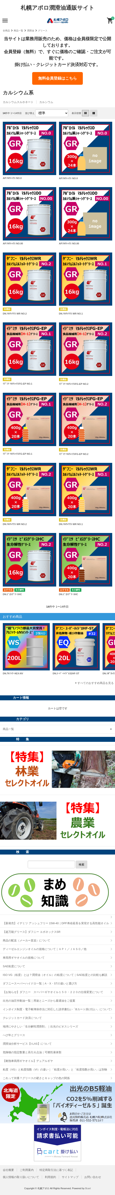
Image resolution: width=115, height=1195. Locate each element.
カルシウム (46, 102)
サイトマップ (70, 1177)
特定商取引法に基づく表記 (56, 1170)
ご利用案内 (27, 1170)
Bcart (88, 1188)
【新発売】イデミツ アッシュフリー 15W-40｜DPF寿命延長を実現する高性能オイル (56, 923)
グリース (42, 30)
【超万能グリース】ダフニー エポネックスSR (32, 931)
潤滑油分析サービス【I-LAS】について (27, 1043)
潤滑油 (30, 30)
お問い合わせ (92, 1177)
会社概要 (8, 1170)
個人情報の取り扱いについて (21, 1177)
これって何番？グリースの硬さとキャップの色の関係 (36, 1078)
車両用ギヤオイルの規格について (24, 957)
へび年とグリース (14, 1035)
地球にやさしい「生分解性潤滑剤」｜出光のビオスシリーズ (40, 1026)
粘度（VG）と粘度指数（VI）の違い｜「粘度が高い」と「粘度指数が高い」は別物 (55, 1069)
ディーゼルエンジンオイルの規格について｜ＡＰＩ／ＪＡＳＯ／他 (44, 949)
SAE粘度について (14, 966)
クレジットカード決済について (22, 1017)
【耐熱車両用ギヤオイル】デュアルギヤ (28, 1061)
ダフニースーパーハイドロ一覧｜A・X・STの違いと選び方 (40, 983)
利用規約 (50, 1177)
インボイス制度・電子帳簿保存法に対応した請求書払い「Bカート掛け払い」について (57, 1009)
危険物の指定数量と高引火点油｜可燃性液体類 (32, 1052)
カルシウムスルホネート (18, 102)
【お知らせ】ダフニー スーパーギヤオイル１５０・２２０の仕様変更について (53, 992)
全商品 (6, 30)
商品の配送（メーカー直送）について (26, 940)
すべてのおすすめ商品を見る (95, 683)
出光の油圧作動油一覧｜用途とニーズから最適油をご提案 (39, 1000)
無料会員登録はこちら (57, 78)
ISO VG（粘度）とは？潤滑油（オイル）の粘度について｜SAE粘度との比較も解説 (55, 974)
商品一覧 (18, 30)
